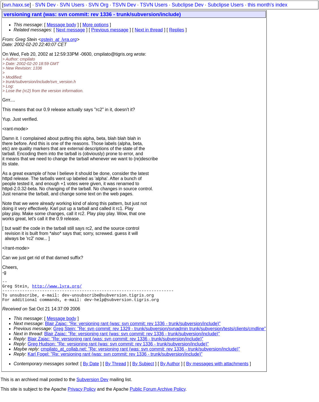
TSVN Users (154, 5)
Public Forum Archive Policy (157, 394)
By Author (170, 369)
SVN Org (98, 5)
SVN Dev (45, 5)
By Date (91, 369)
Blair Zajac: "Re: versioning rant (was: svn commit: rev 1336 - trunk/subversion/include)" (132, 329)
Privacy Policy (82, 394)
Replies (176, 29)
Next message (70, 29)
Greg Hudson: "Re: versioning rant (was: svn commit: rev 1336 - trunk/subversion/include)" (118, 349)
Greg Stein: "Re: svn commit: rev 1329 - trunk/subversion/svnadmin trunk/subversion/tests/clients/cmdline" (159, 334)
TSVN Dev (124, 5)
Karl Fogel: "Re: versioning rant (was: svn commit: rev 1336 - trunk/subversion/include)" (115, 359)
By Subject (143, 369)
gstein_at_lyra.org (59, 39)
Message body (61, 24)
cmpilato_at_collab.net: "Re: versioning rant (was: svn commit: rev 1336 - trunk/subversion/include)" (140, 354)
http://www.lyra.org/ (57, 288)
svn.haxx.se (16, 5)
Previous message (110, 29)
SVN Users (72, 5)
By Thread (115, 369)
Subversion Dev (92, 385)
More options (96, 24)
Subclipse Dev (187, 5)
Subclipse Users (226, 5)
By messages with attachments (217, 369)
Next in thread (149, 29)
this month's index (267, 5)
